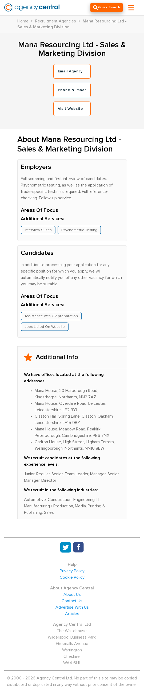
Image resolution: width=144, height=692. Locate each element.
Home (23, 21)
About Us (72, 594)
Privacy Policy (72, 571)
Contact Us (72, 601)
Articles (72, 614)
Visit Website (70, 109)
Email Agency (70, 71)
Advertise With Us (72, 607)
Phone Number (72, 90)
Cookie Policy (72, 577)
